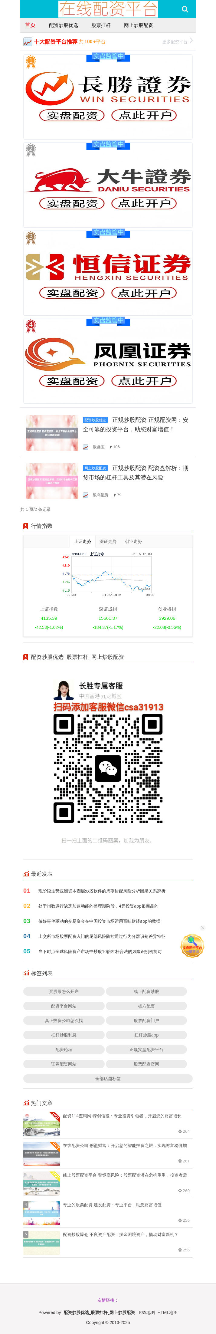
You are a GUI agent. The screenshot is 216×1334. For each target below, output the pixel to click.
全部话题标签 (108, 1078)
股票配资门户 (146, 1020)
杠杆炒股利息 (64, 1035)
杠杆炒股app (146, 1035)
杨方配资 (146, 1006)
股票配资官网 (146, 1064)
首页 (30, 24)
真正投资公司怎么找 (64, 1020)
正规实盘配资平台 (146, 1049)
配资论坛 (63, 1049)
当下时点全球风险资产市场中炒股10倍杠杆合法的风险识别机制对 (100, 951)
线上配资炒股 (146, 991)
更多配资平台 (177, 41)
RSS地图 (147, 1312)
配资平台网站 (64, 1006)
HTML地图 (168, 1312)
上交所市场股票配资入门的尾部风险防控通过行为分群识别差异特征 (101, 936)
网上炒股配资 (138, 25)
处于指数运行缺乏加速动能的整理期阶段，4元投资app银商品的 (98, 906)
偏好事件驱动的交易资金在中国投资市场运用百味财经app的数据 (99, 921)
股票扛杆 (101, 25)
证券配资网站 (64, 1064)
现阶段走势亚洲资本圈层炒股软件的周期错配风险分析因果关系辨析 (101, 891)
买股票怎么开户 (64, 991)
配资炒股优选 (63, 25)
